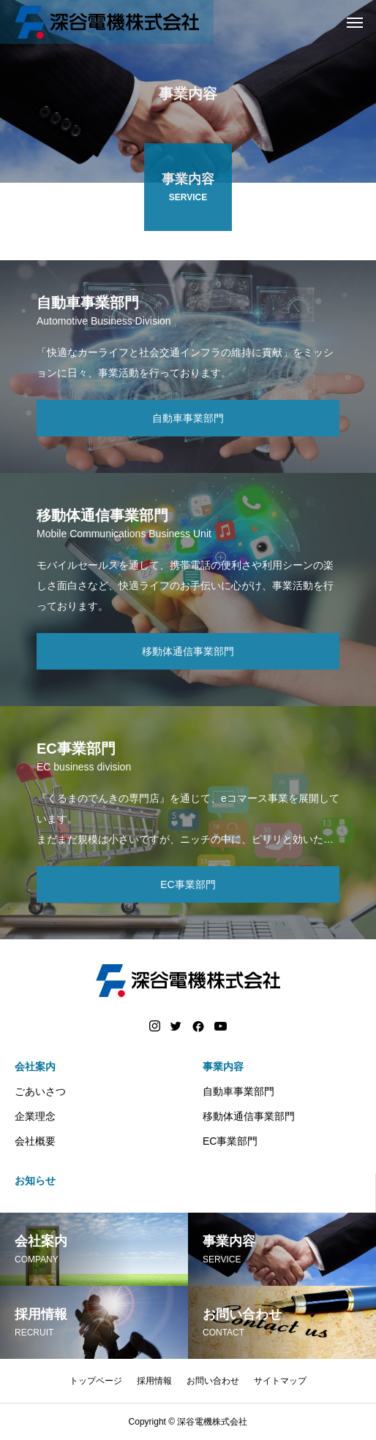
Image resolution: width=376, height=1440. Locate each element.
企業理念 (35, 1116)
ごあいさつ (40, 1091)
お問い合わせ (213, 1381)
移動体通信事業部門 (249, 1116)
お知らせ (35, 1180)
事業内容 (223, 1066)
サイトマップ (280, 1381)
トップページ (95, 1381)
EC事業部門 (230, 1141)
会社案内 (35, 1066)
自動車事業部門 (238, 1091)
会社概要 (35, 1141)
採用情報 (154, 1381)
